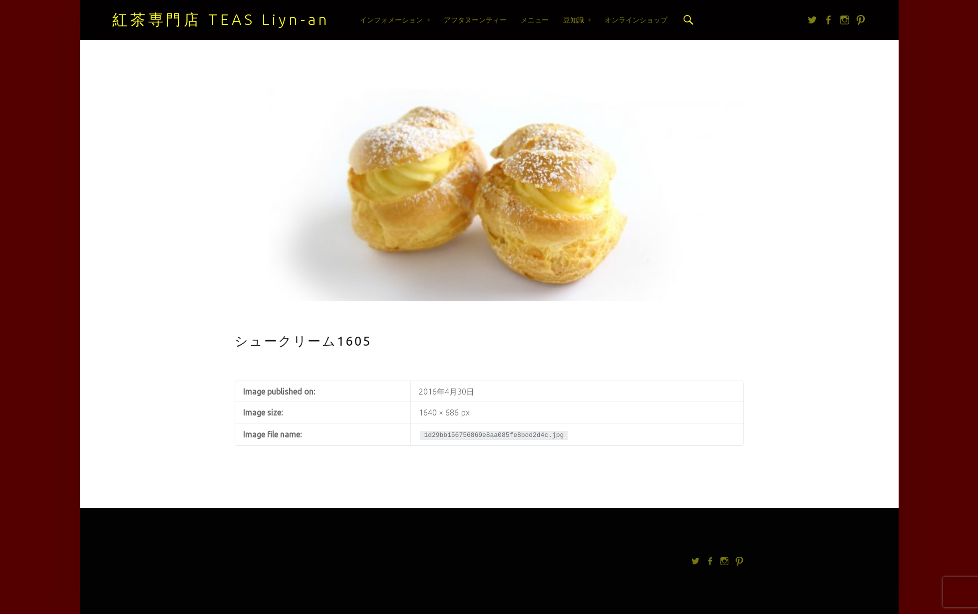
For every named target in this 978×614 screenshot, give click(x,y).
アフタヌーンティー (475, 20)
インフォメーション (391, 20)
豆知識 (573, 20)
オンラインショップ (636, 20)
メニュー (535, 20)
